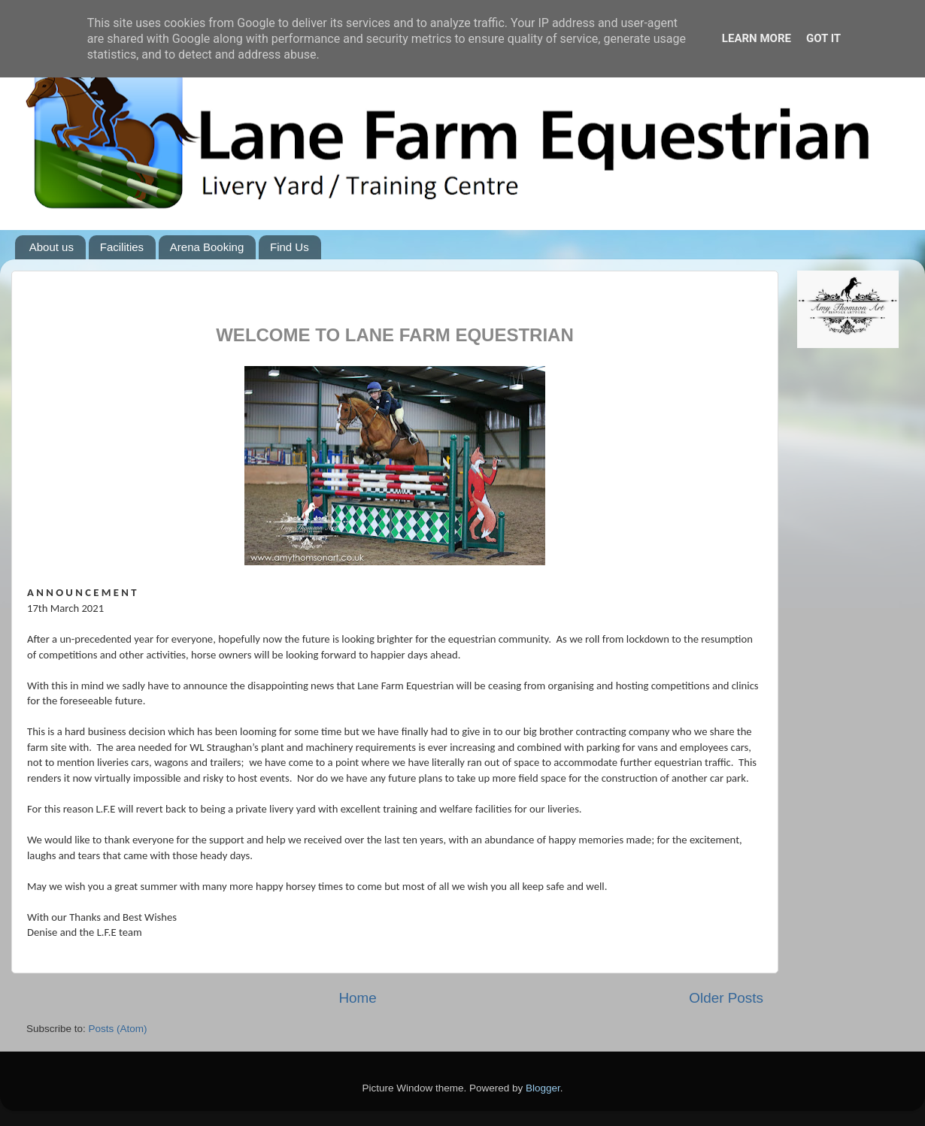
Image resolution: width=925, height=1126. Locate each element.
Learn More (756, 38)
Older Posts (726, 998)
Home (357, 998)
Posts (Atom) (118, 1028)
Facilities (122, 247)
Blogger (543, 1088)
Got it (823, 38)
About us (51, 247)
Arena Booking (207, 247)
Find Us (289, 247)
